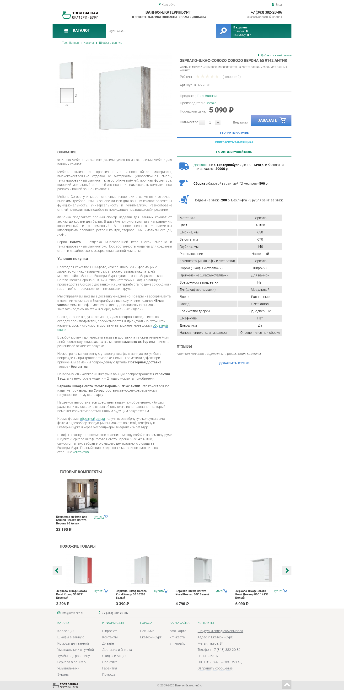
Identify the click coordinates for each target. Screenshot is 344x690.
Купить (99, 516)
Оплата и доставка (192, 17)
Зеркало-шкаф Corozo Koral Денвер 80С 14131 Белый (252, 594)
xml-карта (177, 637)
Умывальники (68, 668)
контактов (81, 452)
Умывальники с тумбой (75, 650)
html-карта (178, 631)
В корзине (240, 27)
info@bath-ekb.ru (73, 613)
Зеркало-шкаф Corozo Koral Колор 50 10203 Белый (131, 594)
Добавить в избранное (276, 55)
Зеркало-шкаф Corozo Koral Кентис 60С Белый (192, 592)
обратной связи (92, 418)
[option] (127, 97)
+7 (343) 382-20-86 (266, 12)
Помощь (108, 674)
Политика (110, 662)
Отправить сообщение (215, 668)
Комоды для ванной (73, 643)
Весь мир (147, 631)
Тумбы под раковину (73, 656)
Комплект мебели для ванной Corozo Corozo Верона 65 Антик (71, 520)
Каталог (89, 42)
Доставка (201, 165)
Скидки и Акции (114, 656)
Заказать (272, 120)
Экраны (63, 674)
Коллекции (65, 631)
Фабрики (154, 17)
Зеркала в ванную (71, 662)
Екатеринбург (150, 637)
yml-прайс (177, 643)
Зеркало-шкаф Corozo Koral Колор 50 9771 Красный (71, 594)
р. (249, 35)
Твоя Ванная (70, 42)
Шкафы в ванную (110, 42)
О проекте (139, 17)
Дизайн (108, 643)
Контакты (169, 17)
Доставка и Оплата (117, 650)
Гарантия (109, 668)
